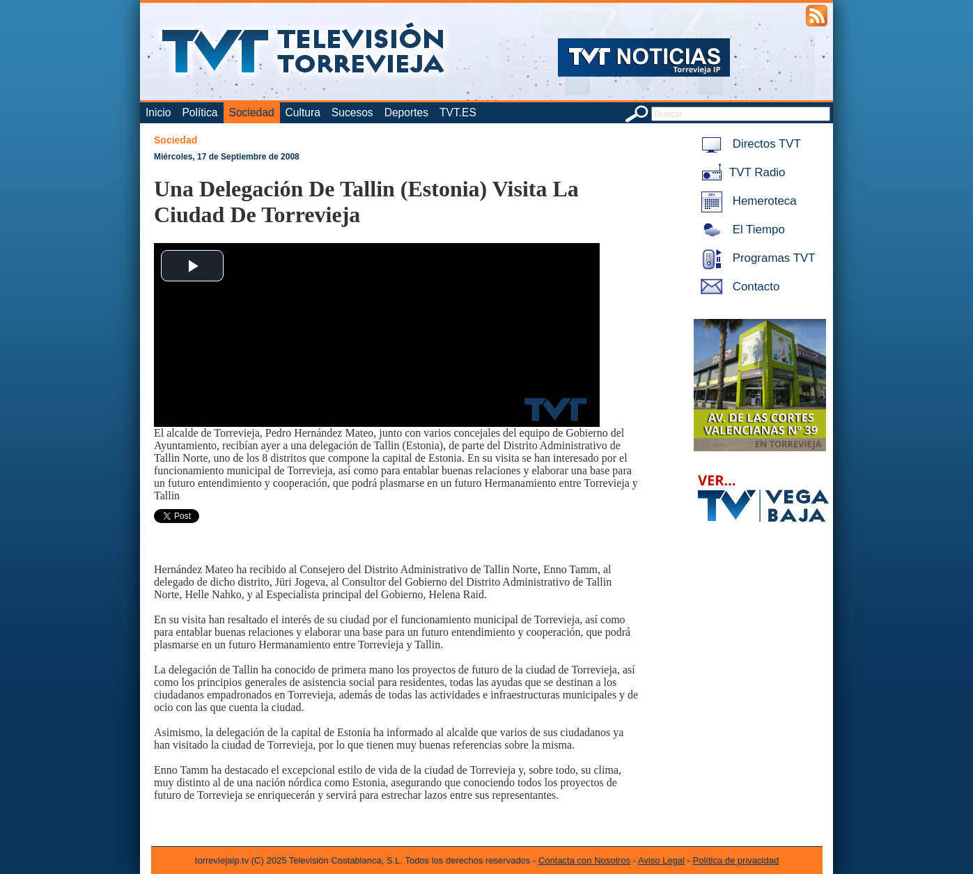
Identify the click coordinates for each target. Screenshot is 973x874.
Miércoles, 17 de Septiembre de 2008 (226, 157)
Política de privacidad (736, 860)
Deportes (406, 112)
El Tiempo (740, 229)
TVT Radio (740, 172)
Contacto (737, 286)
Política (199, 112)
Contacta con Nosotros (584, 860)
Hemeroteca (746, 201)
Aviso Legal (661, 860)
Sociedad (251, 112)
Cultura (303, 112)
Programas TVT (756, 258)
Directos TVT (748, 143)
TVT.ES (457, 112)
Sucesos (352, 112)
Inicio (158, 112)
